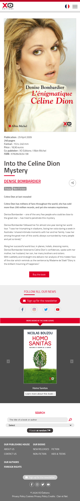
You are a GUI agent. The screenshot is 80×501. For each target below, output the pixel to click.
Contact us (10, 453)
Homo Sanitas (40, 388)
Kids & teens (58, 453)
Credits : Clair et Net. (58, 496)
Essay (8, 188)
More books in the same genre (40, 320)
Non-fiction (39, 453)
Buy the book (39, 274)
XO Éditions (44, 492)
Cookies (30, 496)
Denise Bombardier (22, 181)
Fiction (55, 449)
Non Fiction (19, 188)
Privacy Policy (18, 496)
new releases (41, 449)
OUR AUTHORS (11, 462)
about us (9, 449)
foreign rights (13, 466)
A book (40, 430)
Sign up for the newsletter (40, 300)
